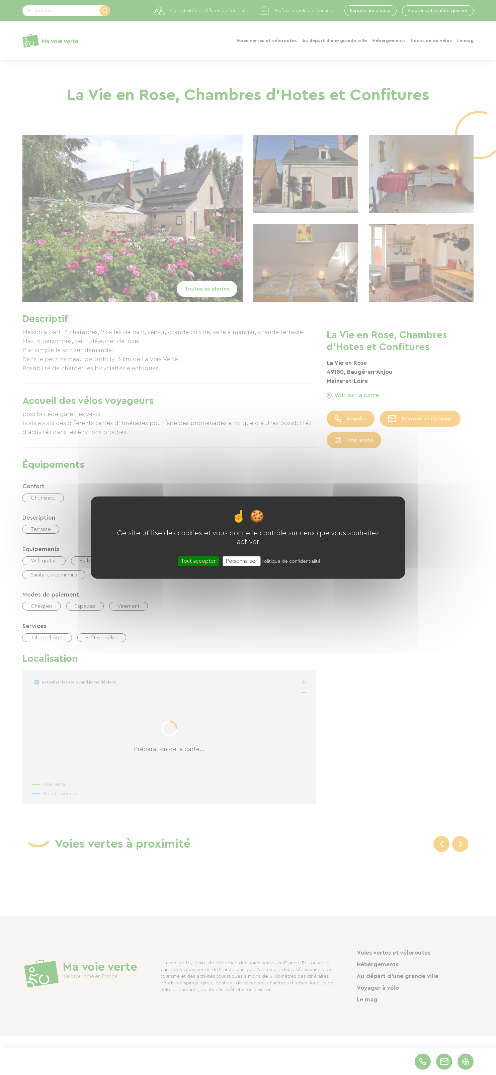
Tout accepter (198, 561)
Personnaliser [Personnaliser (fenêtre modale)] (241, 561)
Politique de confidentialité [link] (291, 561)
